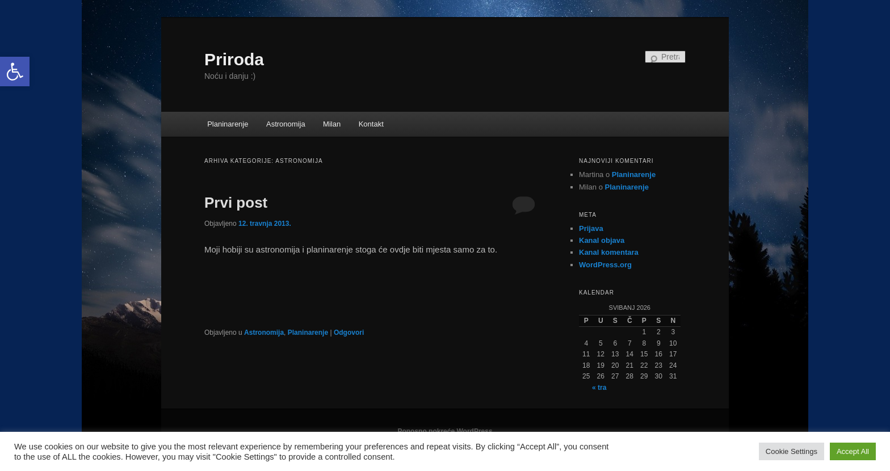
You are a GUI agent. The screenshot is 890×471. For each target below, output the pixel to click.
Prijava (591, 228)
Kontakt (371, 124)
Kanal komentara (609, 252)
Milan (332, 124)
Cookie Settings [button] (791, 451)
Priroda (234, 59)
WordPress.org (605, 264)
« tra (599, 388)
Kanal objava (601, 240)
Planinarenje (227, 124)
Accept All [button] (853, 451)
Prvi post (235, 202)
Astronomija (285, 124)
